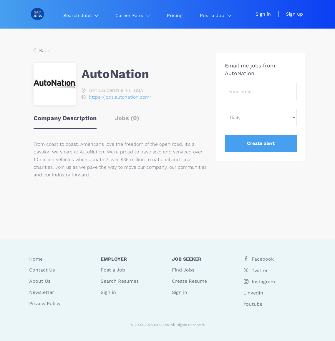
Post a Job (113, 270)
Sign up (294, 14)
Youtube (252, 304)
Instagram (263, 281)
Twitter (260, 270)
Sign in (263, 14)
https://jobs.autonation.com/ (120, 97)
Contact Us (42, 270)
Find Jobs (183, 270)
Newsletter (41, 292)
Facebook (263, 259)
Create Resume (189, 281)
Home (36, 259)
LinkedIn (253, 293)
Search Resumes (120, 281)
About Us (39, 281)
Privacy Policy (44, 303)
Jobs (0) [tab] (127, 118)
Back (44, 50)
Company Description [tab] (65, 118)
